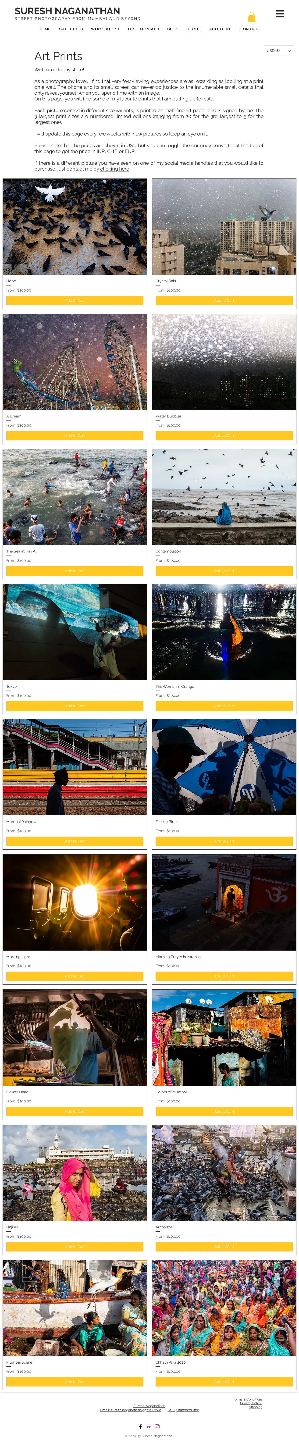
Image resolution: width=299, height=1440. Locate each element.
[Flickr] (148, 1426)
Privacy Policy (251, 1403)
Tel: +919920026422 (183, 1410)
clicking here (114, 169)
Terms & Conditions (248, 1399)
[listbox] (279, 51)
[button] (252, 17)
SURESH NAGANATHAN (67, 10)
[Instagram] (157, 1426)
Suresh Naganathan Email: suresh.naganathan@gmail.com (133, 1408)
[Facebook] (140, 1426)
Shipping (256, 1407)
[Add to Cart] (74, 300)
